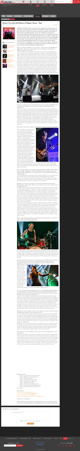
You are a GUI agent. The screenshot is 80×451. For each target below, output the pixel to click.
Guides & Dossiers (28, 16)
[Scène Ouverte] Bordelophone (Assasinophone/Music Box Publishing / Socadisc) (11, 61)
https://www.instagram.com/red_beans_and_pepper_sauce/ (30, 396)
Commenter (56, 24)
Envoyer (30, 423)
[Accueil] (3, 19)
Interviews (37, 16)
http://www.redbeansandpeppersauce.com (26, 392)
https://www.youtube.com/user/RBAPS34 (26, 394)
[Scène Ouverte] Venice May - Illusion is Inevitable (11, 65)
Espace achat (44, 4)
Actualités (9, 16)
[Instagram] (66, 446)
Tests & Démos (18, 16)
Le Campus (38, 4)
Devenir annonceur (37, 438)
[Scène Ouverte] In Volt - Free (10, 51)
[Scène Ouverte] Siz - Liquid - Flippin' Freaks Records (11, 46)
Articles (23, 4)
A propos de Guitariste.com (11, 438)
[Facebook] (59, 446)
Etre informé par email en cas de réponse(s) (31, 420)
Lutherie (53, 16)
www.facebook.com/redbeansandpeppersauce (27, 393)
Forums (30, 4)
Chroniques (45, 16)
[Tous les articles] (3, 16)
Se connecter (15, 4)
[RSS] (74, 446)
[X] (63, 446)
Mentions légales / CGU (25, 438)
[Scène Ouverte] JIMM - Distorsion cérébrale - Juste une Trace (10, 56)
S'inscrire (4, 5)
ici (22, 388)
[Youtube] (70, 446)
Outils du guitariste (48, 438)
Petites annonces (51, 5)
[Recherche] (71, 2)
